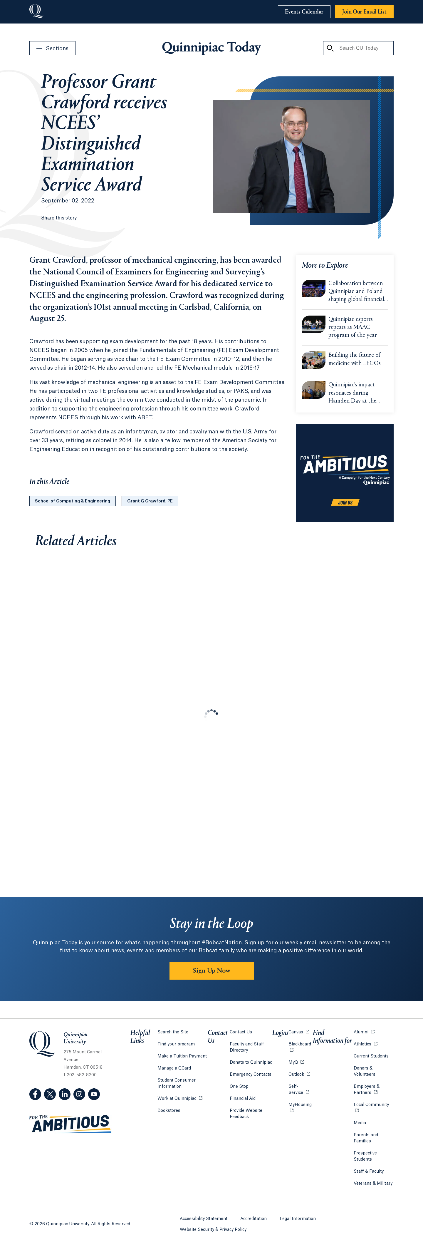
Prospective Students (365, 1156)
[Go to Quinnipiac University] (36, 11)
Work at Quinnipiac (179, 1098)
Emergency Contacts (250, 1074)
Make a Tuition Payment (182, 1056)
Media (360, 1123)
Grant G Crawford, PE (150, 501)
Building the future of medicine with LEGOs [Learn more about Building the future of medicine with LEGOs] (354, 359)
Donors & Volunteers (364, 1071)
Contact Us (241, 1032)
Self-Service (300, 1090)
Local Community (374, 1104)
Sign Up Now (211, 970)
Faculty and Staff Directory (247, 1047)
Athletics (365, 1043)
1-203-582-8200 (80, 1075)
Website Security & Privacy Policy (213, 1230)
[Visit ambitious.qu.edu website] (70, 1124)
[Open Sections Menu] (52, 48)
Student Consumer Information (176, 1083)
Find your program (176, 1044)
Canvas (298, 1031)
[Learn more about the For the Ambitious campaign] (345, 473)
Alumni (364, 1031)
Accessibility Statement (203, 1219)
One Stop (239, 1087)
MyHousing (300, 1108)
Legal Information (298, 1219)
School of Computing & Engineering (72, 501)
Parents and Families (366, 1138)
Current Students (371, 1056)
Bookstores (168, 1110)
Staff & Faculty (369, 1171)
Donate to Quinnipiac (251, 1062)
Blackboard (300, 1043)
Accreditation (253, 1219)
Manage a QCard (174, 1068)
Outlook (299, 1074)
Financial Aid (243, 1099)
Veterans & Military (373, 1183)
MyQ (296, 1062)
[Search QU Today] (330, 48)
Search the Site (172, 1032)
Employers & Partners (374, 1090)
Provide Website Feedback (246, 1114)
